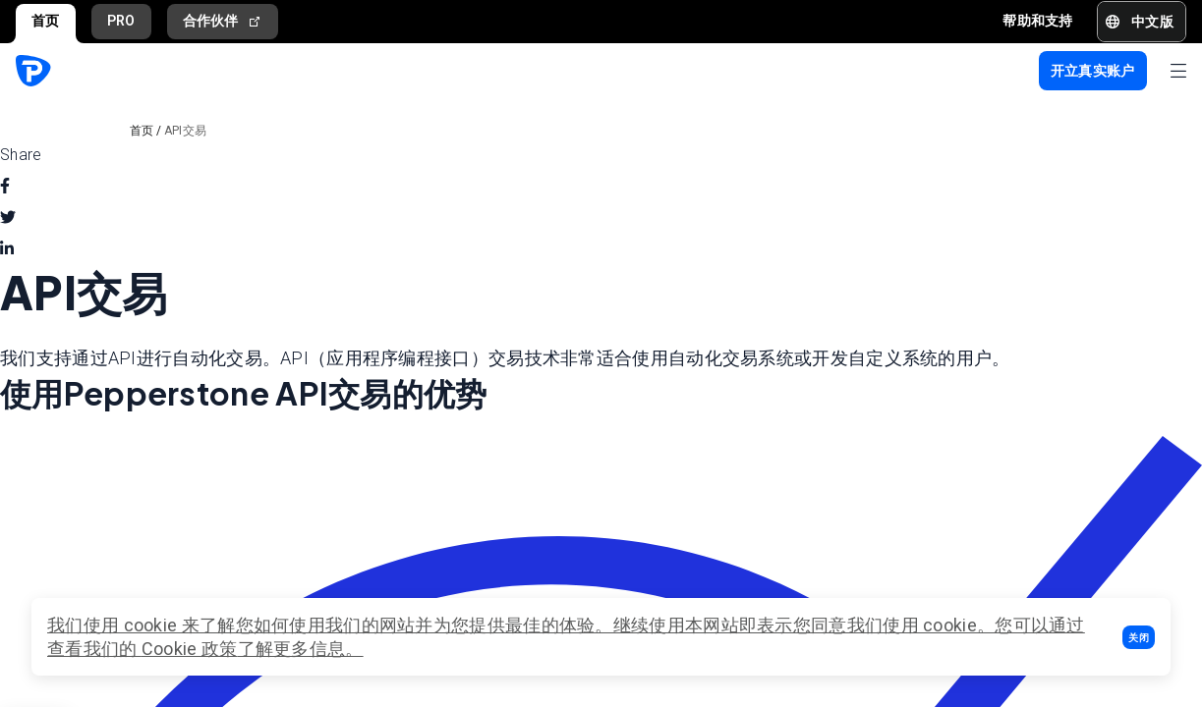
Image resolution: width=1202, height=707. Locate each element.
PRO (121, 20)
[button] (1138, 637)
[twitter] (8, 218)
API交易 (185, 130)
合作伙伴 (223, 21)
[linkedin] (7, 249)
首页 (45, 20)
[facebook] (5, 186)
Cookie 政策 (190, 648)
